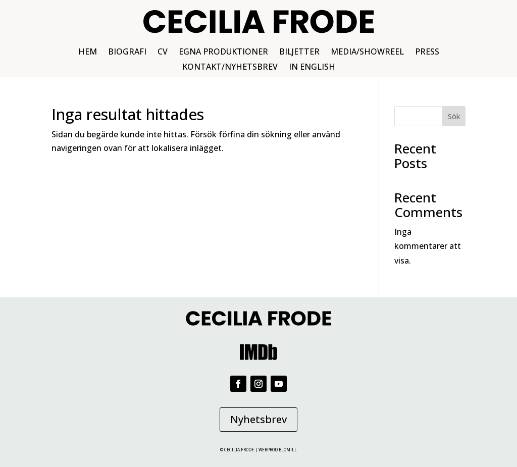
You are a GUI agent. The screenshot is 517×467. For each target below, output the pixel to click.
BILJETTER (299, 52)
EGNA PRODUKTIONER (223, 52)
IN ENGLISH (312, 67)
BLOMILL (288, 449)
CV (163, 52)
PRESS (427, 52)
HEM (87, 52)
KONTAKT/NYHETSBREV (230, 67)
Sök (454, 116)
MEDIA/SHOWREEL (367, 52)
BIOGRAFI (127, 52)
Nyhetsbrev (258, 419)
